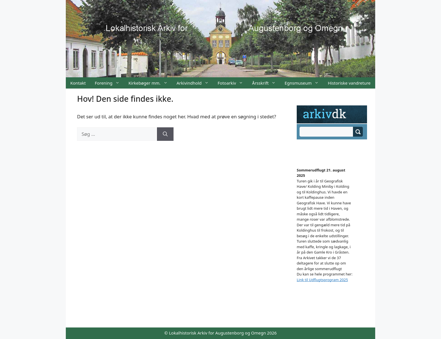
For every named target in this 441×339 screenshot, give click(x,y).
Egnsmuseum (304, 83)
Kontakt (78, 83)
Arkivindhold (195, 83)
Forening (109, 83)
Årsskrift (266, 83)
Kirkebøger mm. (150, 83)
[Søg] (165, 134)
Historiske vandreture (349, 83)
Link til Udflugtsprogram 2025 (322, 279)
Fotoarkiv (233, 83)
